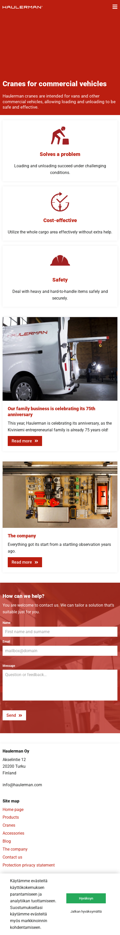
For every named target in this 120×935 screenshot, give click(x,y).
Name (6, 623)
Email (6, 641)
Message (9, 666)
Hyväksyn (86, 898)
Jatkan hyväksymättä (86, 911)
